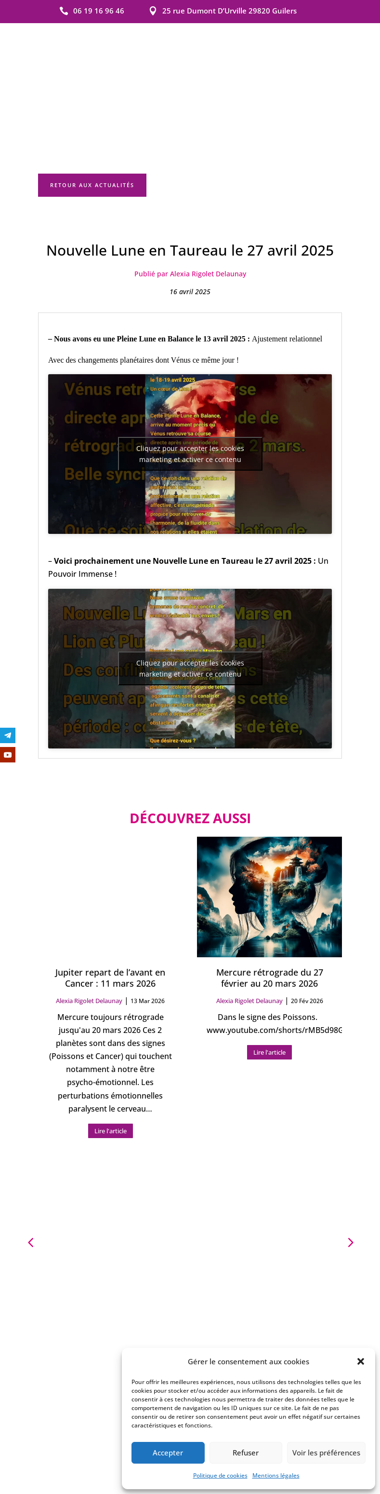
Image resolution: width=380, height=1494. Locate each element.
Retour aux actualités (92, 134)
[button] (361, 1361)
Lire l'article (110, 1081)
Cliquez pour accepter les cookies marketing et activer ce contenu (190, 404)
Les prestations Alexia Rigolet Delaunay (190, 1309)
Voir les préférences (326, 1452)
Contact (175, 1193)
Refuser (246, 1452)
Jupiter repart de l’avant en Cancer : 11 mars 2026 (110, 928)
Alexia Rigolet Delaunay (89, 951)
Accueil (142, 1193)
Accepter (168, 1452)
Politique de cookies (220, 1475)
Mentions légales (276, 1475)
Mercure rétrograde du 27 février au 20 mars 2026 (269, 928)
